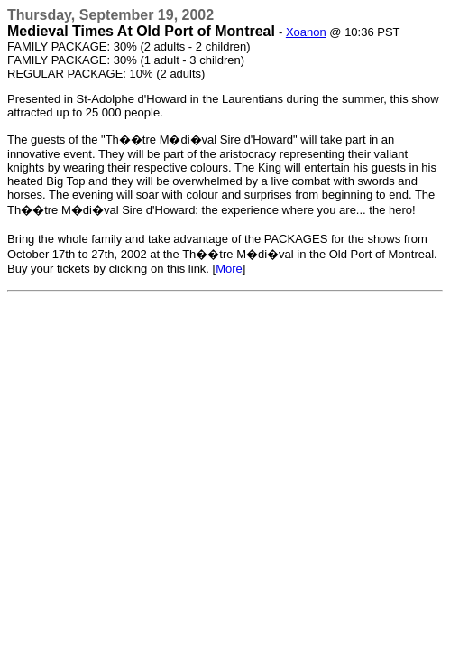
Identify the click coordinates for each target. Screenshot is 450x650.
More (229, 268)
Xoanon (306, 32)
